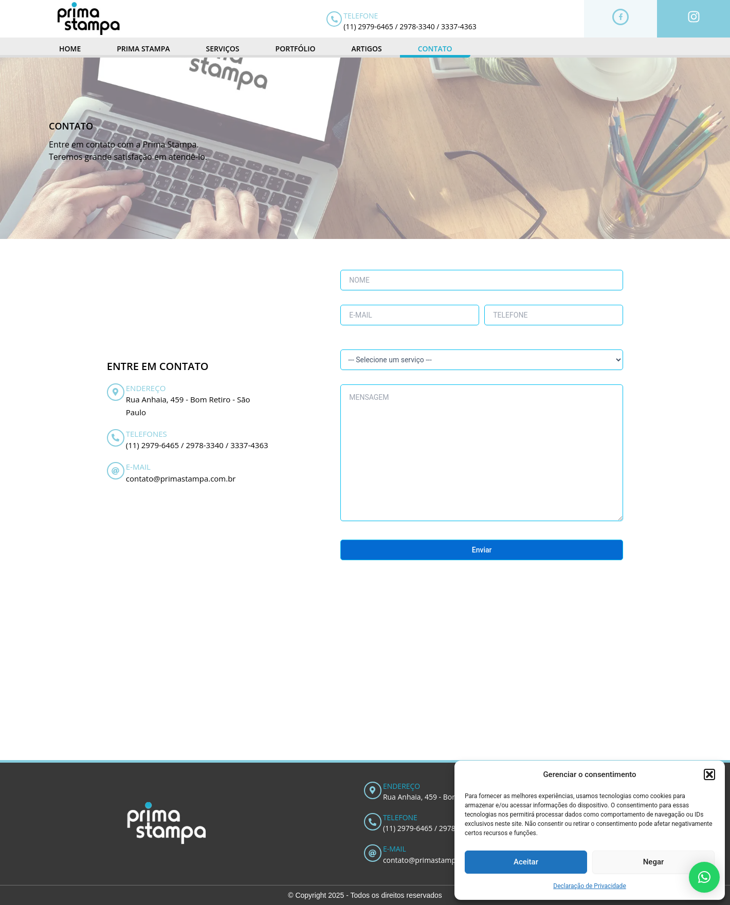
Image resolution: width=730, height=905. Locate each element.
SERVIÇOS (223, 48)
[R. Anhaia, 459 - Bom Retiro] (365, 682)
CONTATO (435, 48)
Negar (653, 861)
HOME (70, 48)
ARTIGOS (366, 48)
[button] (709, 774)
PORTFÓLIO (296, 48)
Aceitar (526, 861)
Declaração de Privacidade (589, 886)
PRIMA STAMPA (143, 48)
